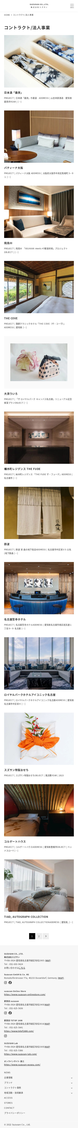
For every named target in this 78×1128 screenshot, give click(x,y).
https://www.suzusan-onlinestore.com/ (25, 994)
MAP (48, 960)
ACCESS (8, 1097)
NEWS (7, 1072)
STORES (8, 1102)
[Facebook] (10, 982)
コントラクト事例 (12, 1087)
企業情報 (8, 1077)
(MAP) (61, 977)
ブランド (8, 1082)
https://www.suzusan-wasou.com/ (22, 1064)
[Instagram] (5, 982)
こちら (22, 967)
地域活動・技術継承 (13, 1092)
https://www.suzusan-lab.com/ (20, 1054)
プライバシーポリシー (14, 1112)
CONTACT (9, 1107)
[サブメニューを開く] (72, 1078)
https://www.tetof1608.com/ (19, 1031)
